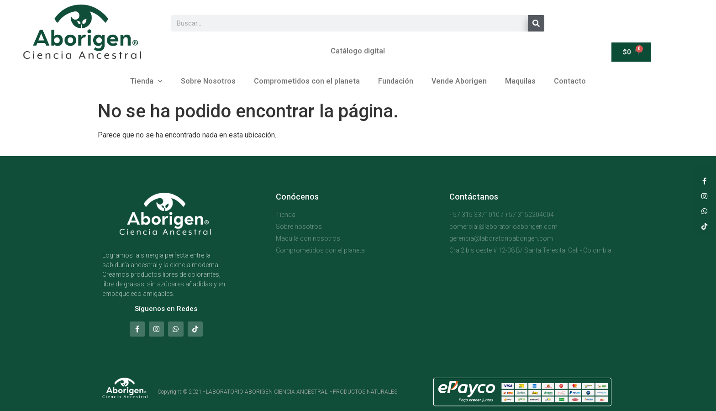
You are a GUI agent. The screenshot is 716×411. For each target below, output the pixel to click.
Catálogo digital (358, 51)
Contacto (570, 81)
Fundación (395, 81)
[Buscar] (536, 23)
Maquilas (520, 81)
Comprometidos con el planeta (307, 81)
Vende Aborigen (459, 81)
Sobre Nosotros (208, 81)
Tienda (146, 81)
